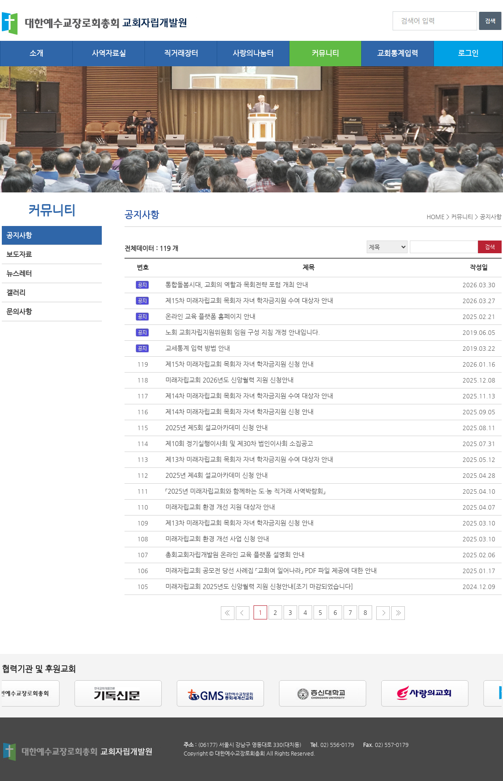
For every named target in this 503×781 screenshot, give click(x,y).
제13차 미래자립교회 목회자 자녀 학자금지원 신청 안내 (239, 522)
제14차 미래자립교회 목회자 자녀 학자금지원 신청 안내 (239, 411)
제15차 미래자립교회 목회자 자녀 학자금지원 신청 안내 (239, 364)
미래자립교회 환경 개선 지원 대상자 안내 (220, 507)
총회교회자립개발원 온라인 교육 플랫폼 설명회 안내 (234, 554)
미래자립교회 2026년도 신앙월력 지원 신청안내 (229, 379)
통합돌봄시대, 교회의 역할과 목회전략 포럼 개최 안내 (236, 284)
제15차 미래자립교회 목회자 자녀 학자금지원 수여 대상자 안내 (249, 300)
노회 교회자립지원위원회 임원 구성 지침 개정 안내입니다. (242, 332)
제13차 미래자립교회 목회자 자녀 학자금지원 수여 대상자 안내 (249, 459)
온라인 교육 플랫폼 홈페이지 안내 (210, 316)
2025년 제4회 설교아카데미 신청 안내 (216, 475)
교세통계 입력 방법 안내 (197, 348)
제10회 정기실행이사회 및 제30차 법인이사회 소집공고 (239, 443)
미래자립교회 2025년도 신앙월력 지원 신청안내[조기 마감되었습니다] (259, 586)
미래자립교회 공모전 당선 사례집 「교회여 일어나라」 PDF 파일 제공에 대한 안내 (271, 570)
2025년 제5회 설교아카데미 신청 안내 (216, 427)
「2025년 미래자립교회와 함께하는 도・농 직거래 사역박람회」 (245, 491)
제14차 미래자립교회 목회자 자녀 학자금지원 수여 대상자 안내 (249, 395)
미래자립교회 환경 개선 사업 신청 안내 (217, 538)
